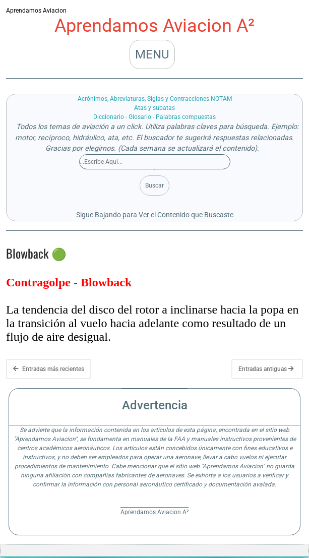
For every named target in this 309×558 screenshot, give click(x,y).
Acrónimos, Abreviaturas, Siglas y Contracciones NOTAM (155, 98)
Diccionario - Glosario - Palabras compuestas (154, 116)
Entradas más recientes (48, 369)
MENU (152, 54)
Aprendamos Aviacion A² (154, 25)
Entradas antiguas (266, 369)
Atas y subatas (154, 107)
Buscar (154, 185)
